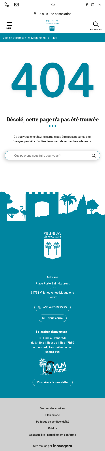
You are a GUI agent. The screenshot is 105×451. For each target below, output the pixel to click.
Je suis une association (53, 14)
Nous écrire (52, 318)
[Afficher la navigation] (9, 25)
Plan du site (52, 415)
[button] (7, 4)
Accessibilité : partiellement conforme (52, 435)
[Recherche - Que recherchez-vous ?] (48, 155)
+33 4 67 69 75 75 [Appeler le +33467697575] (52, 307)
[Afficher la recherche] (95, 25)
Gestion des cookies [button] (52, 408)
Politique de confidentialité (52, 421)
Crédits (52, 428)
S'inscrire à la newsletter (52, 382)
